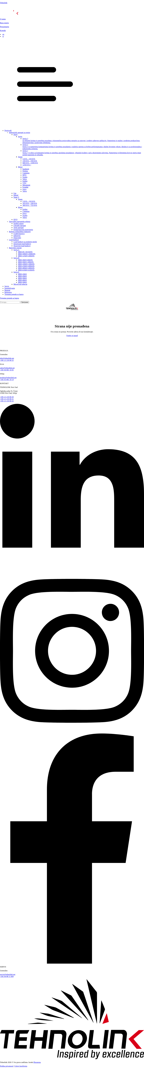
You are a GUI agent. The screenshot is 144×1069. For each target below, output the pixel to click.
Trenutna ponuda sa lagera (14, 294)
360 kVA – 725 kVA (29, 205)
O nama (3, 19)
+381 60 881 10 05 (7, 370)
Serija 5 (83, 147)
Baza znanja (4, 23)
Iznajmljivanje (9, 288)
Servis (6, 286)
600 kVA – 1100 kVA (30, 163)
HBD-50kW (22, 282)
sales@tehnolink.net (7, 368)
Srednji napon (19, 223)
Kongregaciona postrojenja (23, 230)
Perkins (25, 171)
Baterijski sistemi (15, 248)
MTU (24, 175)
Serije (20, 137)
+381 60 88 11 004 (7, 976)
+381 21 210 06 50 (7, 397)
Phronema (37, 1062)
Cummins (25, 173)
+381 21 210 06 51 (7, 399)
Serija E (16, 272)
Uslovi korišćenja (21, 1066)
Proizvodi (7, 130)
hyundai (25, 187)
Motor (20, 167)
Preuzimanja (4, 27)
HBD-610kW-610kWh (26, 270)
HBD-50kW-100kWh (26, 262)
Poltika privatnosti (6, 1066)
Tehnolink (3, 3)
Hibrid (16, 195)
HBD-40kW (22, 280)
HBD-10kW (22, 274)
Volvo (24, 179)
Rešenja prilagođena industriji (20, 232)
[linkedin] (72, 568)
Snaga (20, 157)
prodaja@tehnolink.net (8, 378)
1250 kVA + (26, 165)
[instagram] (72, 732)
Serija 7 (83, 153)
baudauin (25, 169)
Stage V (16, 197)
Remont (7, 290)
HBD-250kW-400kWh (26, 266)
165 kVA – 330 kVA (29, 203)
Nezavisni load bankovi (22, 246)
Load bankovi (14, 240)
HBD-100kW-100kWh (26, 264)
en (3, 34)
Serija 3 (83, 141)
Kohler (24, 181)
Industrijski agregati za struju (19, 132)
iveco (24, 189)
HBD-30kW (22, 278)
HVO (15, 219)
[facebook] (72, 963)
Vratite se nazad (72, 336)
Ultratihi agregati (20, 226)
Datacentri (17, 238)
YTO (24, 183)
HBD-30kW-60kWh (25, 260)
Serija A (16, 250)
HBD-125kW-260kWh (26, 256)
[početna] (72, 11)
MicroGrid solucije (20, 284)
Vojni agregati (19, 228)
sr (3, 36)
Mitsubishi (26, 185)
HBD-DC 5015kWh (25, 252)
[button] (72, 82)
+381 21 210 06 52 (7, 360)
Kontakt (3, 30)
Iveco (24, 213)
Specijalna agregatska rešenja (19, 221)
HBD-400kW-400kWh (26, 268)
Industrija (17, 236)
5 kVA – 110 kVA (28, 159)
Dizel (15, 135)
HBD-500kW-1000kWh (26, 254)
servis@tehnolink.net (7, 974)
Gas (15, 193)
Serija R (16, 258)
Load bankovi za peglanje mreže (25, 242)
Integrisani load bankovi (22, 244)
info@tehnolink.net (7, 358)
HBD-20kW (22, 276)
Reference (8, 292)
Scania (24, 177)
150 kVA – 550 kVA (29, 161)
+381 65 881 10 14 (7, 380)
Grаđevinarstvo (19, 234)
